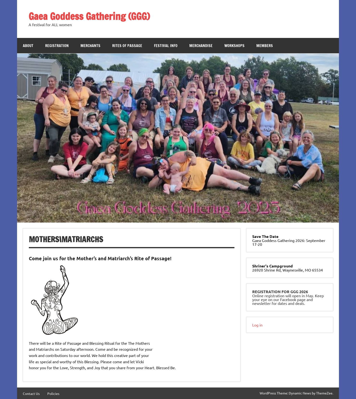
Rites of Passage (127, 45)
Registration (57, 45)
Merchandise (201, 45)
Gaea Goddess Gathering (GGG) (89, 16)
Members (264, 45)
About (28, 45)
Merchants (90, 45)
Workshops (234, 45)
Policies (53, 393)
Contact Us (31, 393)
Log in (257, 324)
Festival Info (166, 45)
